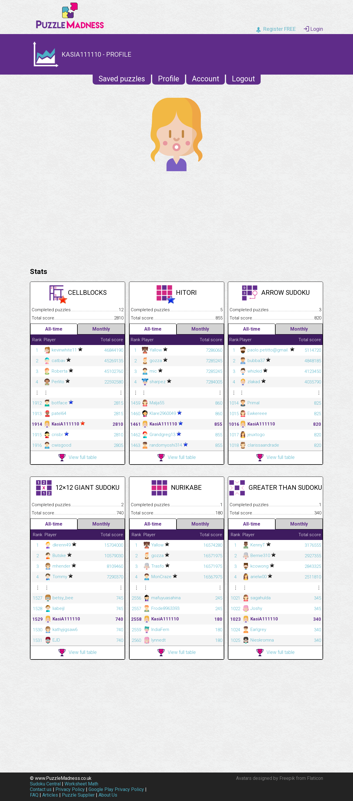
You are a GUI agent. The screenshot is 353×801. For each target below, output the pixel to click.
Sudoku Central (45, 784)
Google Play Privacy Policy (116, 789)
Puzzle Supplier (78, 795)
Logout (243, 79)
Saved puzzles (122, 79)
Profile (168, 79)
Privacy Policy (70, 789)
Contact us (41, 789)
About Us (108, 795)
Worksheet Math (81, 784)
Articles (50, 795)
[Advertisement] (176, 218)
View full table (77, 457)
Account (205, 79)
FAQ (34, 795)
